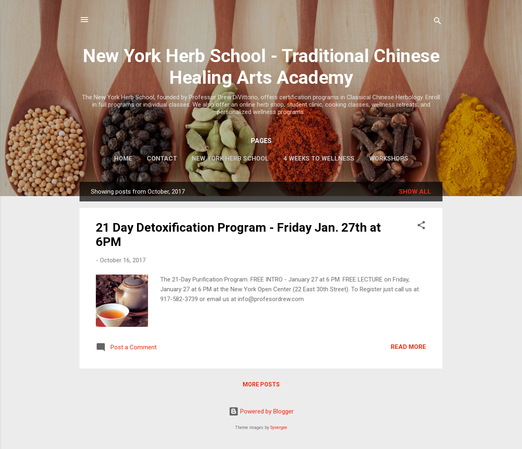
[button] (421, 226)
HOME (123, 158)
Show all (415, 191)
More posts (261, 384)
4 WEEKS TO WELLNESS (318, 158)
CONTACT (162, 158)
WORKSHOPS (388, 158)
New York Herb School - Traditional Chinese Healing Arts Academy (261, 66)
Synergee (278, 427)
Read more (408, 347)
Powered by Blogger (261, 411)
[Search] (437, 22)
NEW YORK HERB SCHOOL (230, 158)
